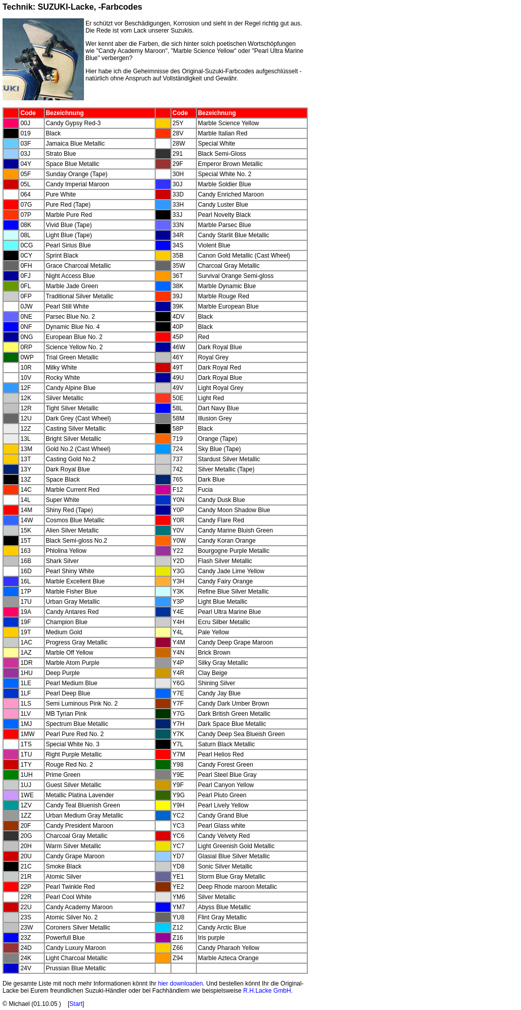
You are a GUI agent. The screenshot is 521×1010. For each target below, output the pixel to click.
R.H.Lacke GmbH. (268, 990)
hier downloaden (180, 983)
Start (76, 1003)
